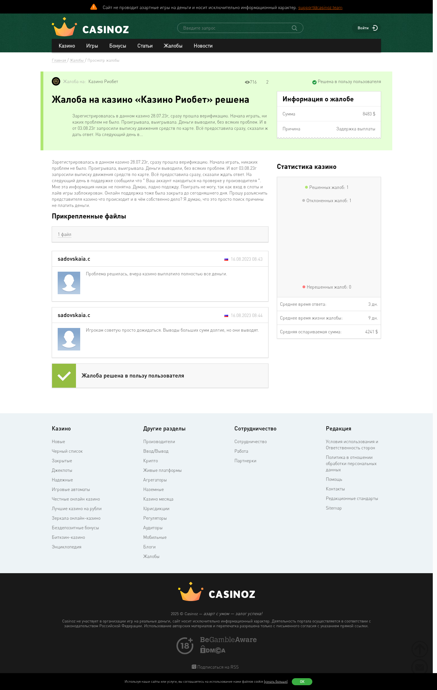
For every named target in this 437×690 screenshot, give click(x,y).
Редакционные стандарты (352, 498)
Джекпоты (62, 470)
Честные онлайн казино (76, 499)
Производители (159, 441)
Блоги (149, 547)
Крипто (150, 460)
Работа (241, 451)
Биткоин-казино (68, 537)
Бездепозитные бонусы (75, 527)
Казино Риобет (103, 81)
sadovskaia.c (74, 258)
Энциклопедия (66, 547)
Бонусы (117, 46)
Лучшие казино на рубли (77, 508)
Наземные (153, 489)
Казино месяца (158, 499)
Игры (92, 46)
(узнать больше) (276, 681)
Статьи (145, 46)
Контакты (335, 489)
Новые (58, 441)
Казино (67, 46)
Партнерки (245, 460)
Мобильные (155, 537)
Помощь (334, 479)
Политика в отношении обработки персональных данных (351, 463)
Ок (302, 681)
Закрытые (62, 460)
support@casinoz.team (320, 7)
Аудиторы (153, 527)
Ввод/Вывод (156, 451)
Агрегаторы (155, 480)
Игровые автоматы (71, 489)
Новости (203, 46)
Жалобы (173, 46)
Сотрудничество (250, 441)
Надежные (62, 480)
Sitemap (334, 508)
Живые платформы (162, 470)
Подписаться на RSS (217, 667)
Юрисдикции (156, 508)
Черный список (67, 451)
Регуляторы (155, 518)
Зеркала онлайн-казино (76, 518)
